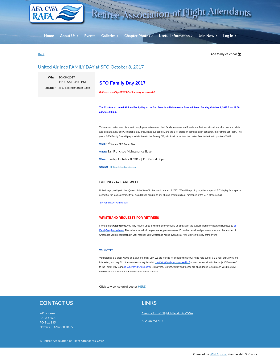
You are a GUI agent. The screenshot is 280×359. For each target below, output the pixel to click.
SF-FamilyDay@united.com (123, 166)
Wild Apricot (218, 354)
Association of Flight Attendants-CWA (167, 313)
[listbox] (226, 54)
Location (50, 87)
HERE (142, 286)
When (52, 77)
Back (41, 54)
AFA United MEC (153, 321)
